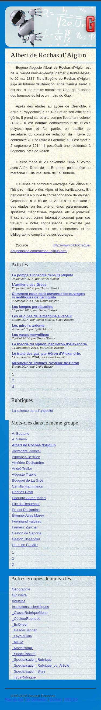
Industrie (18, 601)
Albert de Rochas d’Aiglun (34, 445)
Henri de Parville (24, 545)
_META (17, 642)
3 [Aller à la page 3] (13, 386)
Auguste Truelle (24, 474)
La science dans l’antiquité (32, 411)
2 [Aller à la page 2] (13, 380)
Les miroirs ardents (28, 325)
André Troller (22, 469)
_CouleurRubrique (26, 619)
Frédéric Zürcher (25, 527)
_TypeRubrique (24, 677)
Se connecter (36, 699)
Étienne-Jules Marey (28, 515)
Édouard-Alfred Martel (29, 498)
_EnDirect (19, 624)
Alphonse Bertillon (26, 457)
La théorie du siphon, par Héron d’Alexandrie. (50, 344)
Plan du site (14, 699)
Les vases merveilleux (30, 335)
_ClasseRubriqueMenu (29, 613)
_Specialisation (23, 654)
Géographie (21, 589)
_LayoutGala (22, 636)
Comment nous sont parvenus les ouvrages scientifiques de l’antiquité (48, 295)
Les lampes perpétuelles (32, 307)
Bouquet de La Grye (27, 480)
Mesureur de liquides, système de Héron (45, 363)
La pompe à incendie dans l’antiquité (42, 275)
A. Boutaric (20, 433)
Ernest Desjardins (26, 510)
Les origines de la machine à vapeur (42, 316)
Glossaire (19, 595)
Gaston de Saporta (26, 533)
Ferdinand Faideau (26, 521)
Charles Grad (22, 492)
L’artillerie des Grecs (29, 285)
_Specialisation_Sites (28, 671)
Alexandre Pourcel (26, 451)
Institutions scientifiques (30, 607)
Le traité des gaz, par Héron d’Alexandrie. (46, 353)
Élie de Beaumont (26, 504)
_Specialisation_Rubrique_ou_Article (40, 665)
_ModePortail (22, 648)
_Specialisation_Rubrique (31, 659)
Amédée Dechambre (28, 463)
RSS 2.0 (71, 699)
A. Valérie (19, 439)
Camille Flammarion (27, 486)
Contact (56, 699)
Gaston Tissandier (26, 539)
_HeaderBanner (24, 630)
